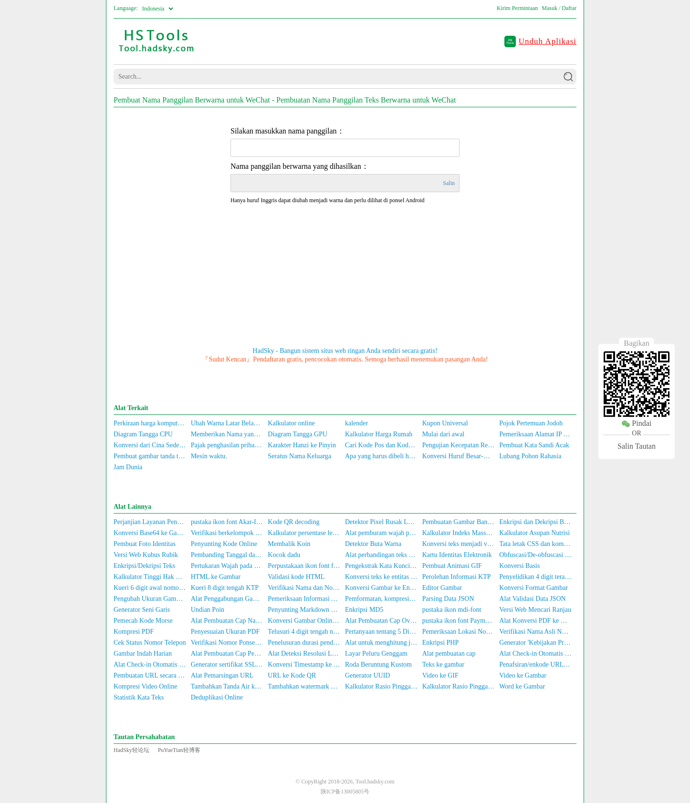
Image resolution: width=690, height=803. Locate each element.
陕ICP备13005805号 (345, 791)
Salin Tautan (636, 447)
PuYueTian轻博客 (179, 750)
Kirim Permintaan (517, 8)
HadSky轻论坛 (131, 750)
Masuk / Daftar (559, 8)
